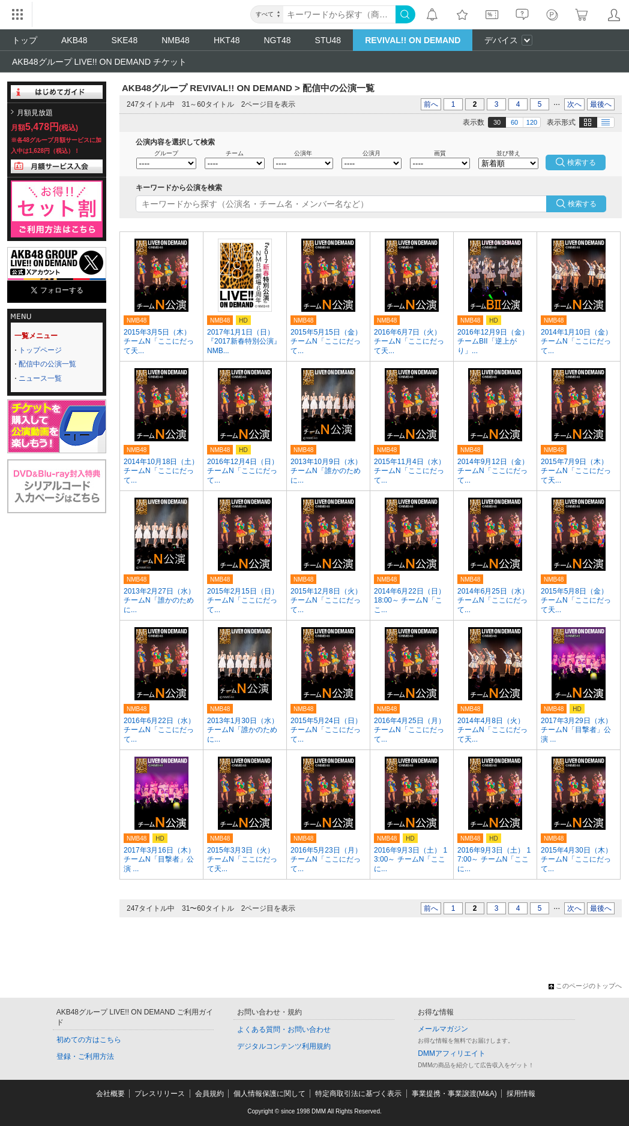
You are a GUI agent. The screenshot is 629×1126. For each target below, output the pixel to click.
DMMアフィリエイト (452, 1053)
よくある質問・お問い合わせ (284, 1029)
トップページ (40, 350)
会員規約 (209, 1093)
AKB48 (74, 40)
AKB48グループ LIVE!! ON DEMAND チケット (99, 62)
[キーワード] (339, 14)
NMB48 (175, 40)
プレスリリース (159, 1093)
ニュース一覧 (40, 378)
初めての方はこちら (88, 1039)
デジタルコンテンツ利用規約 (284, 1046)
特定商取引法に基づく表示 (358, 1093)
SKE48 (125, 40)
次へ (574, 104)
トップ (24, 40)
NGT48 (276, 40)
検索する (582, 204)
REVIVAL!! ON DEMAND (412, 40)
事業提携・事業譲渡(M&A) (454, 1093)
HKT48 (227, 40)
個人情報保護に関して (269, 1093)
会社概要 (110, 1093)
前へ (431, 104)
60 (514, 122)
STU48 (328, 40)
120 (531, 122)
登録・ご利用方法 (85, 1056)
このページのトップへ (585, 985)
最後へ (601, 104)
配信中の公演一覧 (47, 364)
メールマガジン (443, 1029)
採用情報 (521, 1093)
